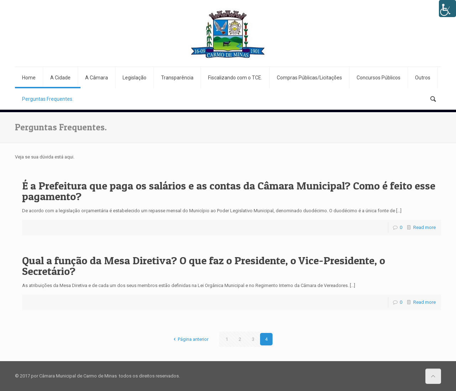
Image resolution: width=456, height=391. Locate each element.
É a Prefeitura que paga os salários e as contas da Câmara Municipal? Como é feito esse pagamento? (228, 191)
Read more (424, 227)
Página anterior (189, 339)
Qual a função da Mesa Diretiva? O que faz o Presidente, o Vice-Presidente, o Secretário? (203, 265)
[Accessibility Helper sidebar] (447, 8)
